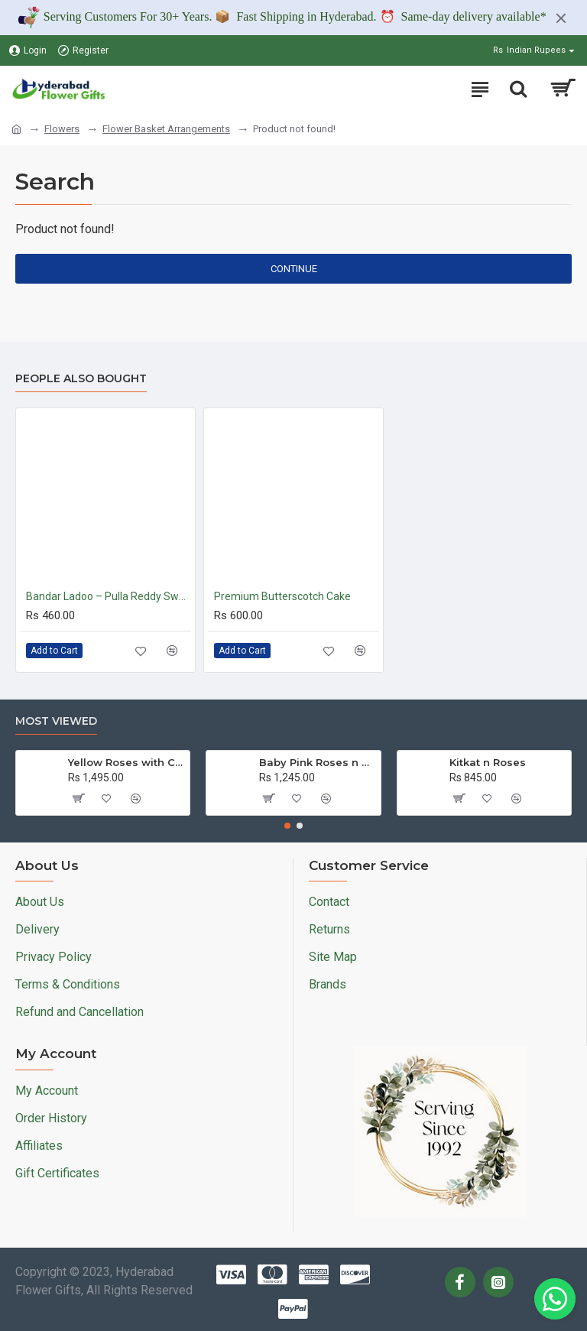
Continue (294, 268)
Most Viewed (56, 721)
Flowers (61, 129)
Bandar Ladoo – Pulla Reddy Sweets (108, 596)
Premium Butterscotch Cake (282, 596)
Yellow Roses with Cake (126, 762)
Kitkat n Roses (487, 762)
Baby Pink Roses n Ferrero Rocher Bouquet (317, 762)
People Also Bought (81, 378)
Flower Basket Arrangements (166, 129)
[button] (287, 826)
